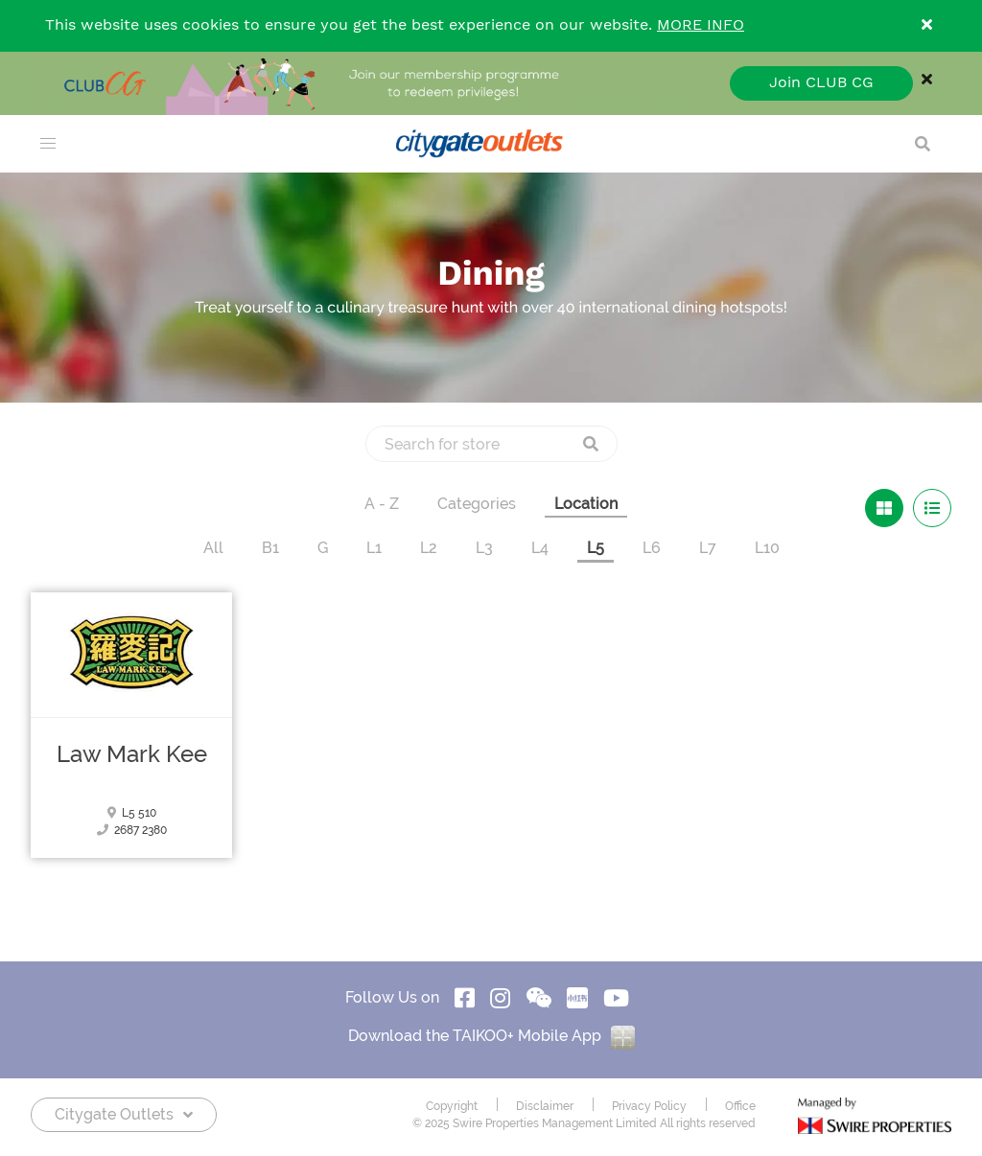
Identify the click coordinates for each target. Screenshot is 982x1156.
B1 (270, 548)
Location (586, 504)
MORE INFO (700, 25)
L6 (652, 548)
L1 (374, 548)
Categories (476, 504)
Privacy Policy (649, 1106)
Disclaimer (544, 1106)
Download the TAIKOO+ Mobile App (491, 1036)
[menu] (48, 144)
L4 (540, 548)
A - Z (381, 504)
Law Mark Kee (132, 754)
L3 (484, 548)
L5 (595, 548)
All (213, 548)
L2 (428, 548)
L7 (707, 548)
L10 (767, 548)
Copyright (452, 1106)
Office (740, 1106)
